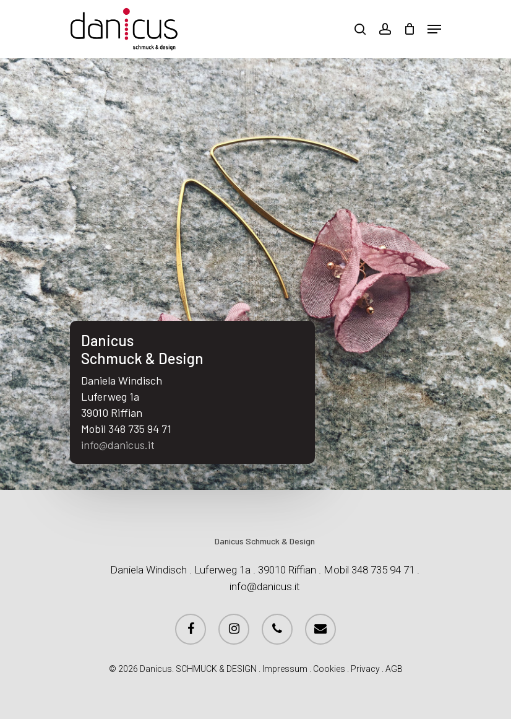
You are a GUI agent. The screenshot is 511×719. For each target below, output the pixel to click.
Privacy (365, 669)
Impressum (284, 669)
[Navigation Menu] (434, 29)
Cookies (329, 669)
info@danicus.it (118, 444)
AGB (394, 669)
